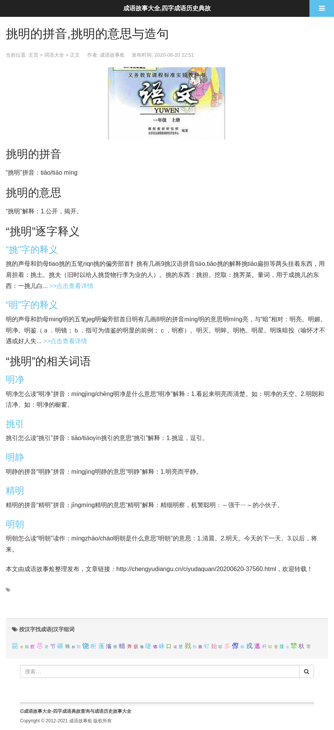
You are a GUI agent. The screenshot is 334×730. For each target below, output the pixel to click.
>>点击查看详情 (72, 286)
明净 (15, 379)
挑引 (15, 424)
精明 (15, 490)
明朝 (15, 524)
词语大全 (54, 55)
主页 (33, 55)
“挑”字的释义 (32, 249)
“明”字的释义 (32, 305)
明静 (15, 457)
